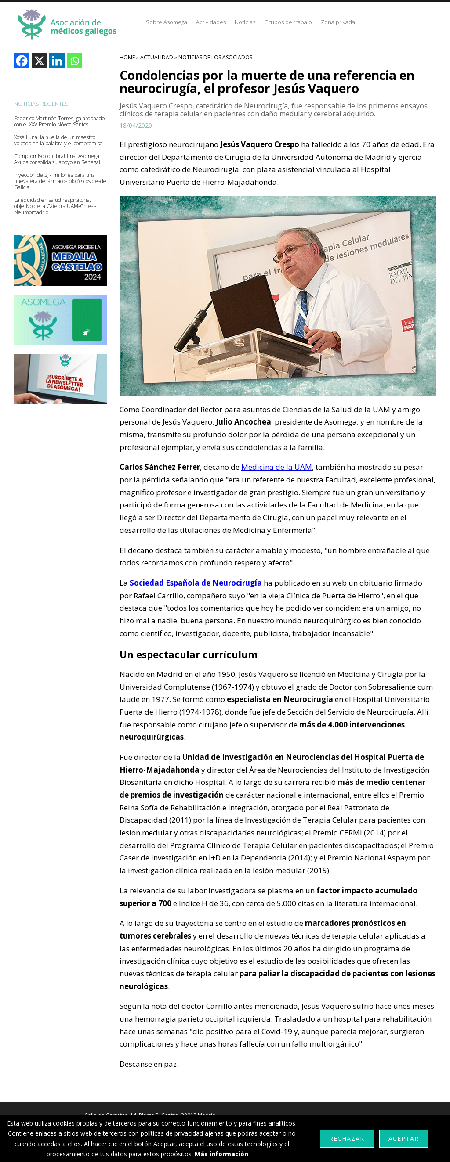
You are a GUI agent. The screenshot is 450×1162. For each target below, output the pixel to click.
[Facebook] (21, 60)
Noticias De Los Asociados (215, 57)
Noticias (245, 22)
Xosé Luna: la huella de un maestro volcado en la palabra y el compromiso (58, 140)
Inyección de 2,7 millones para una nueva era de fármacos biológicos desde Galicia (60, 181)
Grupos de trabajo (288, 22)
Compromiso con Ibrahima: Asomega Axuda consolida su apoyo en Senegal (57, 159)
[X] (39, 60)
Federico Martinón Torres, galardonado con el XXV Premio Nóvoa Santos (59, 121)
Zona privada (338, 22)
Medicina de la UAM (276, 467)
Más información (221, 1154)
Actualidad (156, 57)
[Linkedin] (57, 60)
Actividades (211, 22)
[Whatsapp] (74, 60)
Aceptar (403, 1138)
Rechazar (346, 1138)
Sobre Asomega (166, 22)
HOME (127, 57)
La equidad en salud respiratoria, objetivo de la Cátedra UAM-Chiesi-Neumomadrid (55, 206)
